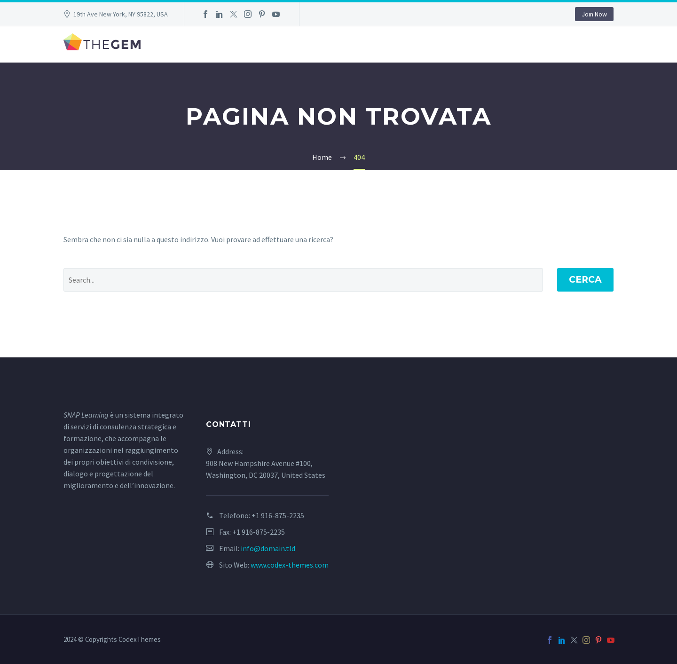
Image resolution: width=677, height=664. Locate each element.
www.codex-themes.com (290, 564)
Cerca (585, 279)
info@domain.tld (268, 548)
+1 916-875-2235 (278, 515)
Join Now (594, 14)
